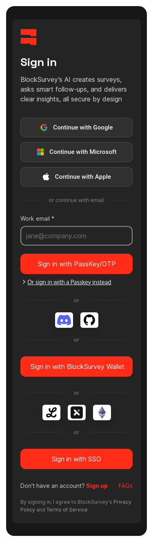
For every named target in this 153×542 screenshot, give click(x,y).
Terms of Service (67, 510)
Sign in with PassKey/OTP (77, 264)
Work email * (37, 218)
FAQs (126, 485)
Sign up (96, 485)
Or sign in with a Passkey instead (66, 282)
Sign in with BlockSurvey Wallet (77, 366)
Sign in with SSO (76, 459)
